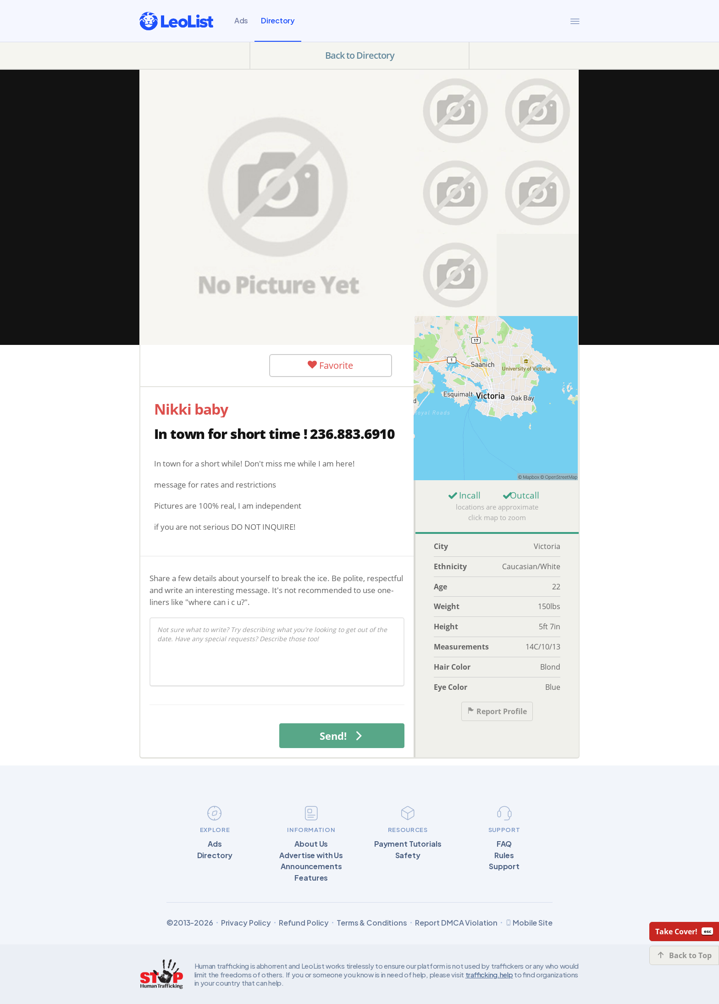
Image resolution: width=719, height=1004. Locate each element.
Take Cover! (684, 931)
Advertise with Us (311, 855)
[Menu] (575, 21)
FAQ (504, 844)
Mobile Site (529, 922)
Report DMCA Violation (456, 923)
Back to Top (684, 955)
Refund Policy (304, 923)
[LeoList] (176, 21)
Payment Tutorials (408, 844)
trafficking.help (489, 974)
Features (311, 878)
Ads (241, 20)
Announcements (311, 866)
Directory (278, 20)
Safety (407, 855)
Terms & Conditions (372, 923)
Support (504, 866)
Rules (504, 855)
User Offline (208, 365)
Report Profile (497, 711)
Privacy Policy (246, 923)
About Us (311, 844)
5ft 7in (549, 626)
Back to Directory (359, 55)
